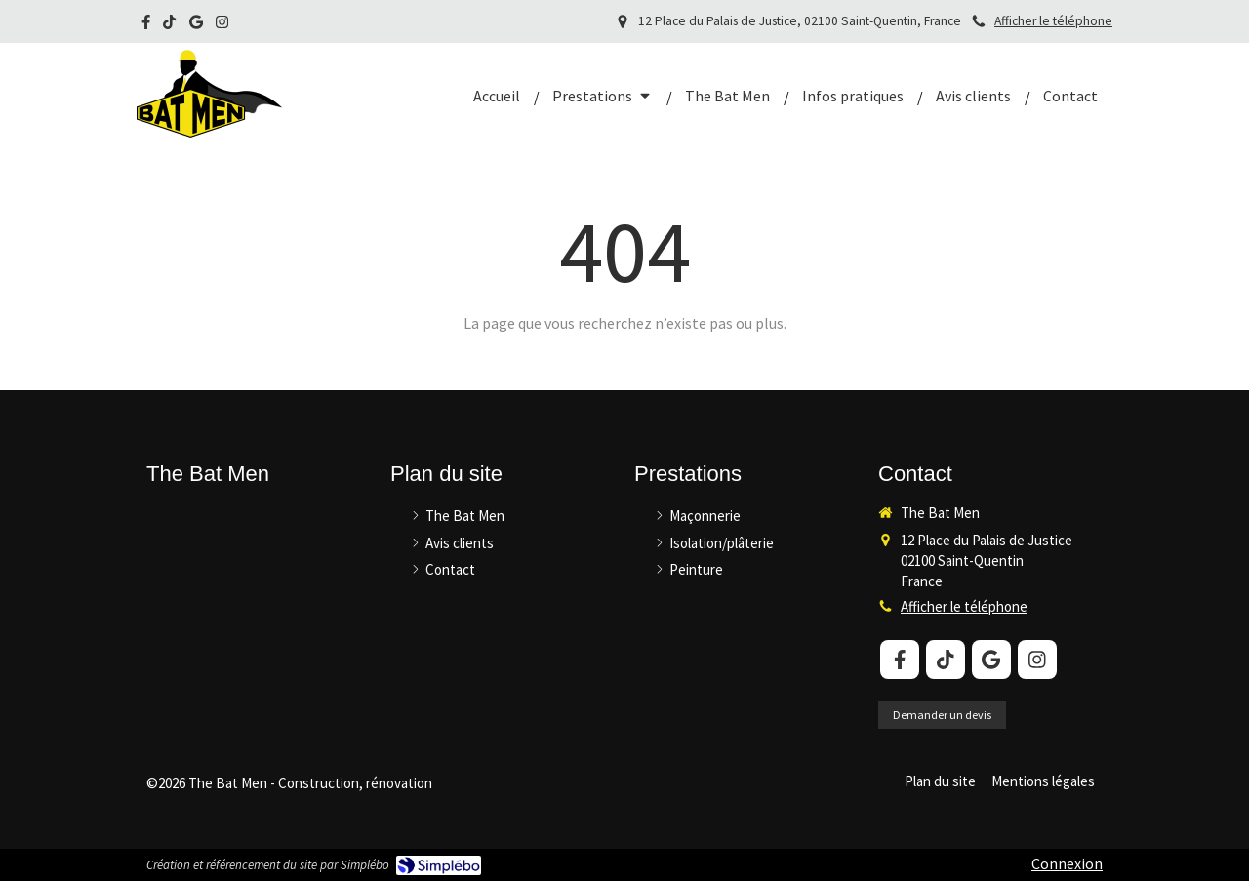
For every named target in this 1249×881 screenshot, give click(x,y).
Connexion (1067, 863)
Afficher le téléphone (1053, 21)
